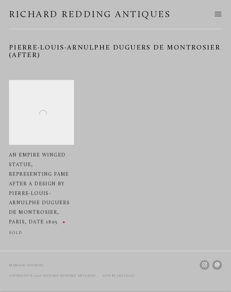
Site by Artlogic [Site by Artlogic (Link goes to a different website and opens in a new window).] (119, 276)
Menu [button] (217, 14)
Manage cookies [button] (26, 265)
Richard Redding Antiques (90, 15)
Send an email (217, 265)
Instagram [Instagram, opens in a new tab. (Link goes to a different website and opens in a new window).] (204, 265)
